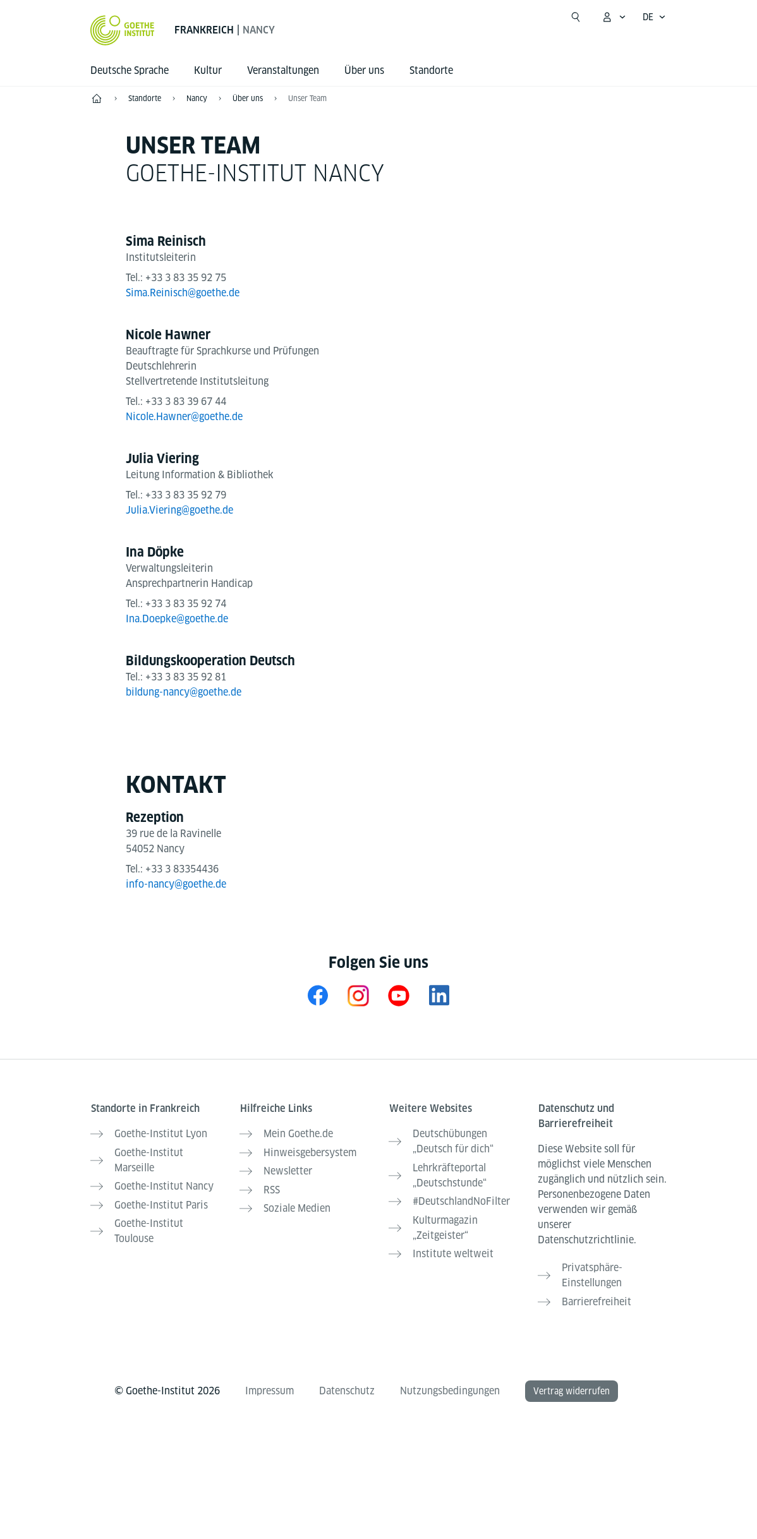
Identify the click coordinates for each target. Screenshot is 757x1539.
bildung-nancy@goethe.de (183, 692)
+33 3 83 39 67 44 (185, 401)
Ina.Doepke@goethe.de (177, 618)
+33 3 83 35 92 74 (185, 603)
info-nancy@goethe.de (176, 884)
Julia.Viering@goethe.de (179, 510)
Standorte (431, 70)
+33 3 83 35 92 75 (185, 277)
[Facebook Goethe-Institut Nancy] (317, 995)
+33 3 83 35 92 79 (185, 495)
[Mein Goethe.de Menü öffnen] (613, 17)
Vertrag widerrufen (571, 1388)
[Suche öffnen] (575, 17)
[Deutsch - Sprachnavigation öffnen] (654, 17)
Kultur (208, 70)
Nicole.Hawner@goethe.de (184, 416)
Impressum (269, 1388)
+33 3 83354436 (182, 869)
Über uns (364, 70)
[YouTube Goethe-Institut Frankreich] (398, 995)
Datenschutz (347, 1388)
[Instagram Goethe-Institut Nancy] (358, 995)
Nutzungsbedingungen (450, 1388)
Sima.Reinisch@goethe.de (182, 292)
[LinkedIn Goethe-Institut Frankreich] (439, 995)
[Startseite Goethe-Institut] (122, 30)
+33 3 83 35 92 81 (185, 677)
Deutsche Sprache (129, 70)
